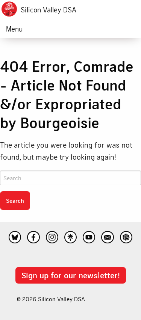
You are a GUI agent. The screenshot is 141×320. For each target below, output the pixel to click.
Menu (14, 28)
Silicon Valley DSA (48, 9)
